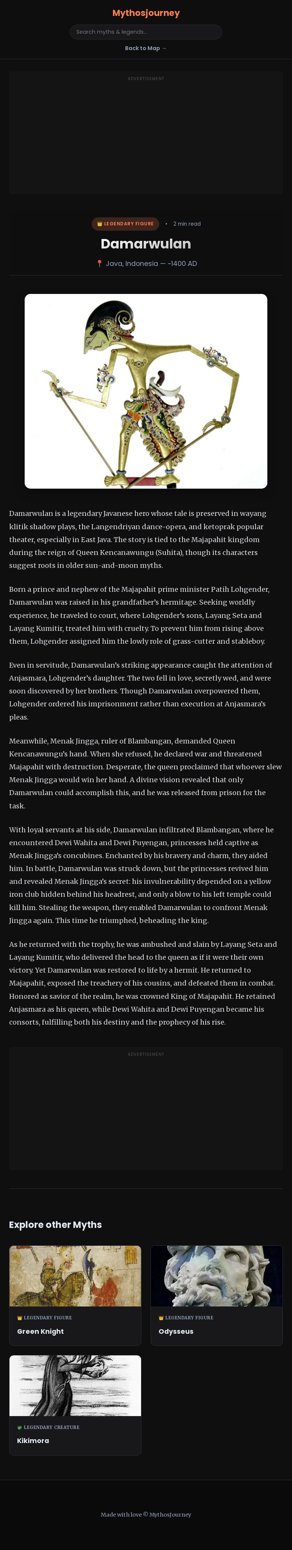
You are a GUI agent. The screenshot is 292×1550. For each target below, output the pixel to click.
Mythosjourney (146, 13)
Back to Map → (146, 48)
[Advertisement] (146, 137)
